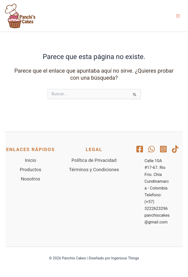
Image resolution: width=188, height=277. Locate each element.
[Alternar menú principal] (178, 16)
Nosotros (30, 179)
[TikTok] (175, 149)
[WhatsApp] (151, 149)
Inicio (30, 160)
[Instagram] (163, 149)
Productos (30, 169)
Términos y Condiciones (94, 169)
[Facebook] (139, 149)
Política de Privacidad (94, 160)
